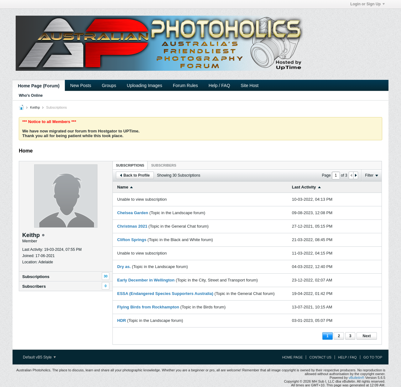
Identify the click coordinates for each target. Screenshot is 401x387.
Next (366, 336)
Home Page (292, 357)
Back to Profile (135, 175)
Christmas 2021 (132, 226)
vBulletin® (356, 377)
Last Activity (304, 187)
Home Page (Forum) (39, 85)
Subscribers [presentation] (163, 165)
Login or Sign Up (367, 4)
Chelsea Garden (132, 212)
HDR (121, 320)
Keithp (35, 107)
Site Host (249, 85)
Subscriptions (35, 276)
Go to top (372, 357)
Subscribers (34, 286)
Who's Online (31, 95)
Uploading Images (144, 85)
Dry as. (124, 266)
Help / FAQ (219, 85)
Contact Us (320, 357)
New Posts (80, 85)
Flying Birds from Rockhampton (148, 307)
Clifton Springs (131, 239)
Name (122, 187)
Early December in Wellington (145, 280)
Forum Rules (185, 85)
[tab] (130, 165)
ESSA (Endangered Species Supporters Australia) (165, 293)
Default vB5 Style (39, 357)
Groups (109, 85)
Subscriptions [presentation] (130, 165)
